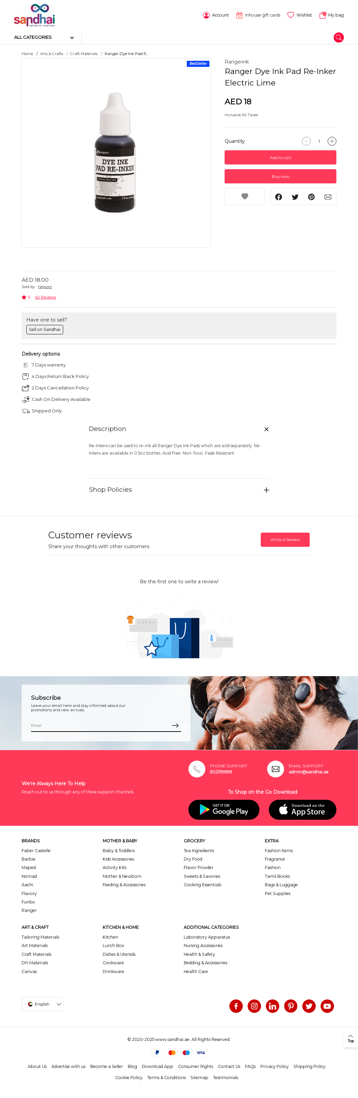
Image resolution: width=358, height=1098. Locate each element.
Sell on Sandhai (44, 329)
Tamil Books (277, 875)
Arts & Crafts (51, 53)
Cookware (113, 962)
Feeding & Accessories (124, 884)
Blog (132, 1066)
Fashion (273, 867)
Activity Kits (114, 867)
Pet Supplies (277, 892)
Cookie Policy (129, 1076)
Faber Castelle (36, 849)
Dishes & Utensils (119, 953)
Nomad (29, 875)
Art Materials (35, 945)
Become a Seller (106, 1066)
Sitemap (199, 1076)
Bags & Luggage (281, 884)
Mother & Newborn (122, 875)
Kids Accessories (118, 858)
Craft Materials (84, 53)
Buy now (280, 176)
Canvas (29, 970)
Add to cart (280, 157)
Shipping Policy (309, 1066)
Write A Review (285, 539)
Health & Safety (199, 953)
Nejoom (45, 286)
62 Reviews (45, 296)
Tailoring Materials (40, 936)
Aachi (27, 884)
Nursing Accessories (203, 945)
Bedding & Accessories (205, 962)
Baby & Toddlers (119, 849)
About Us (37, 1066)
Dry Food (193, 858)
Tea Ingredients (199, 849)
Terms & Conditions (166, 1076)
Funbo (28, 901)
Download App (157, 1066)
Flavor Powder (198, 867)
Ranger (29, 910)
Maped (29, 867)
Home (27, 53)
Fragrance (275, 858)
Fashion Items (279, 849)
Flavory (29, 892)
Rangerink (237, 61)
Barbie (28, 858)
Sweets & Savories (202, 875)
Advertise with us (68, 1066)
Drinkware (113, 970)
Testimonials (225, 1076)
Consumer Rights (195, 1066)
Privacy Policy (274, 1066)
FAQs (250, 1066)
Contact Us (229, 1066)
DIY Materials (35, 962)
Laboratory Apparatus (207, 936)
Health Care (196, 970)
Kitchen (110, 936)
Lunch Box (113, 945)
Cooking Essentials (202, 884)
